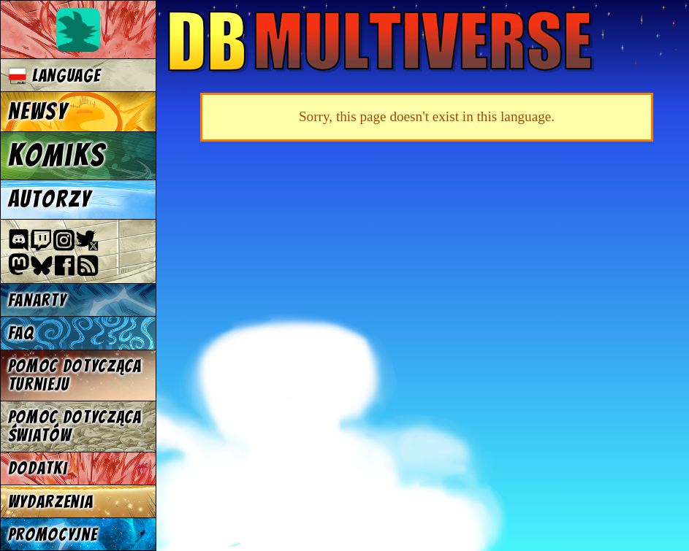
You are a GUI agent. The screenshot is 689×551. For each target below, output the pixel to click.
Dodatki (38, 468)
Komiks (56, 155)
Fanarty (37, 300)
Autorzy (50, 199)
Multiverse (381, 41)
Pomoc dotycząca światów (75, 426)
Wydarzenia (51, 502)
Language (54, 75)
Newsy (38, 111)
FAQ (21, 333)
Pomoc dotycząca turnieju (75, 375)
